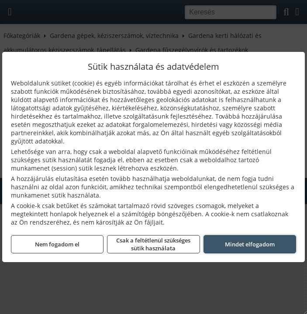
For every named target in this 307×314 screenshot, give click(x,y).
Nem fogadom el (57, 244)
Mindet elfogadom (250, 244)
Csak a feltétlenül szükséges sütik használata (153, 244)
